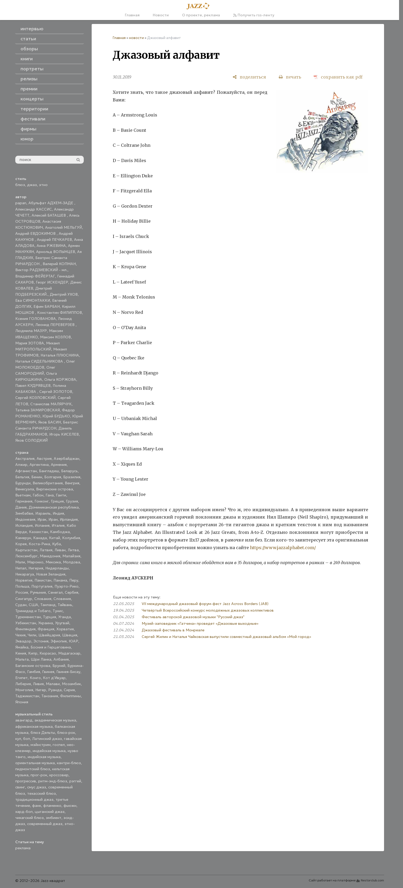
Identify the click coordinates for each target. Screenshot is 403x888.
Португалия (41, 586)
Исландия (24, 525)
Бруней (58, 665)
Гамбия (33, 671)
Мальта (22, 659)
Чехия (20, 635)
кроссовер (58, 775)
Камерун (23, 537)
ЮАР (73, 641)
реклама (23, 848)
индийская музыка (44, 756)
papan (20, 203)
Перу (73, 580)
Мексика (53, 562)
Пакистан (43, 580)
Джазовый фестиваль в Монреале (173, 630)
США (33, 604)
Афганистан (26, 471)
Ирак (41, 519)
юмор (27, 139)
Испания (42, 525)
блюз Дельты (43, 732)
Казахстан (38, 531)
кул (18, 738)
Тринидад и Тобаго (33, 610)
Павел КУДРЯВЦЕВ (33, 385)
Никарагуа (24, 574)
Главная (132, 15)
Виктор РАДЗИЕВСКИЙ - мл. (41, 269)
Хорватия (65, 629)
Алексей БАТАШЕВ (49, 215)
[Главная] (199, 6)
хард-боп (24, 811)
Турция (49, 616)
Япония (21, 702)
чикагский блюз (29, 817)
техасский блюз (41, 793)
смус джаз (36, 787)
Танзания (49, 696)
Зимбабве (24, 513)
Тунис (58, 610)
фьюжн (69, 805)
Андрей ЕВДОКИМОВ (36, 233)
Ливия (38, 683)
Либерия (23, 683)
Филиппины (70, 696)
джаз (32, 184)
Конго (35, 677)
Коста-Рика (39, 543)
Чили (32, 635)
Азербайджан (66, 458)
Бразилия (71, 477)
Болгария (52, 477)
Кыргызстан (26, 550)
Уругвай (62, 623)
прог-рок (39, 775)
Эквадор (23, 641)
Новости (161, 15)
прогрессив (25, 781)
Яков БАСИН (49, 422)
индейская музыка (49, 750)
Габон (38, 495)
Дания (21, 507)
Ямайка (21, 647)
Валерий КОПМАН (59, 263)
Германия (23, 501)
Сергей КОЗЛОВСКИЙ (35, 397)
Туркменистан (28, 616)
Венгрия (72, 483)
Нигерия (35, 568)
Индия (58, 513)
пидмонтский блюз (32, 769)
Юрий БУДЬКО (56, 416)
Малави (53, 683)
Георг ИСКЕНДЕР (52, 282)
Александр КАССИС (33, 209)
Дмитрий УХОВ (64, 294)
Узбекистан (25, 623)
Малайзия (71, 556)
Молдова (71, 562)
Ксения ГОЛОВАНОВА (35, 318)
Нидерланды (57, 568)
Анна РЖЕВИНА (51, 245)
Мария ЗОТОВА (29, 343)
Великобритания (48, 483)
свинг (20, 787)
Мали (20, 562)
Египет (21, 677)
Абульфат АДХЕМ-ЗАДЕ (51, 203)
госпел (59, 744)
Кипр (32, 653)
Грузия (72, 501)
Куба (56, 543)
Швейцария (49, 635)
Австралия (25, 458)
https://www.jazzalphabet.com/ (283, 547)
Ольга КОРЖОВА (60, 379)
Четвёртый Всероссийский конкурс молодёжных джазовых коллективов (208, 610)
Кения (20, 653)
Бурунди (23, 483)
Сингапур (23, 598)
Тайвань (65, 604)
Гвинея (48, 671)
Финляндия (25, 629)
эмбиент (53, 817)
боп (26, 738)
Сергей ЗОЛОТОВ (55, 391)
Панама (60, 580)
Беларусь (69, 471)
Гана (50, 495)
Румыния (38, 592)
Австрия (44, 458)
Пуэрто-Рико (66, 586)
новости (136, 38)
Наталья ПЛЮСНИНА (60, 355)
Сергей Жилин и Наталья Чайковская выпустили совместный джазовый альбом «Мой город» (226, 636)
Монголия (24, 689)
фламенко (52, 805)
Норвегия (23, 580)
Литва (73, 550)
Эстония (40, 641)
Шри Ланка (41, 659)
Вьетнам (23, 495)
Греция (57, 501)
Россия (21, 592)
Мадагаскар (69, 653)
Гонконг (42, 501)
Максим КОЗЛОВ (55, 337)
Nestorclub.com (372, 880)
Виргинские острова (54, 489)
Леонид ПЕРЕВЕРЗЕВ (55, 324)
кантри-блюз (69, 762)
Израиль (43, 513)
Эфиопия (59, 641)
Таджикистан (27, 696)
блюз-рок (66, 732)
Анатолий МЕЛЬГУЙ (63, 227)
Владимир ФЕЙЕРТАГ (35, 276)
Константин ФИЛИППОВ (59, 312)
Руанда (55, 689)
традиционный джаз (34, 799)
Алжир (21, 464)
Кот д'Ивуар (54, 677)
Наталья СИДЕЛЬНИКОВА (39, 361)
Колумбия (71, 537)
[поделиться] (249, 77)
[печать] (290, 77)
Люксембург (26, 556)
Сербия (71, 592)
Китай (54, 537)
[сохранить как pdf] (338, 77)
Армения (59, 464)
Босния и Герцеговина (51, 647)
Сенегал (55, 592)
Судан (21, 604)
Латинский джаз (47, 738)
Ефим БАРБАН (46, 306)
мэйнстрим (41, 744)
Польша (22, 586)
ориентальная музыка (35, 762)
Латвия (46, 550)
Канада (40, 537)
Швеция (69, 635)
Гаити (61, 495)
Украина (45, 623)
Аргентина (39, 464)
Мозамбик (71, 683)
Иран (53, 519)
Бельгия (22, 477)
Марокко (35, 562)
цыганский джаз (50, 811)
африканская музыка (34, 726)
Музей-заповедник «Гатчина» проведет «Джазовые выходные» (200, 623)
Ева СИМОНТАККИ (32, 300)
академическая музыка (55, 720)
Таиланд (48, 604)
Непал (20, 568)
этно (43, 184)
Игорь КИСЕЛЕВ (64, 434)
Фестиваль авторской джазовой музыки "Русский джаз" (193, 616)
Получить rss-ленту (253, 15)
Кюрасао (48, 653)
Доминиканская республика (54, 507)
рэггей (75, 781)
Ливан (60, 550)
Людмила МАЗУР (31, 330)
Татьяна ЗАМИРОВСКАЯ (37, 410)
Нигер (40, 689)
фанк (36, 805)
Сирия (69, 689)
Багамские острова (32, 665)
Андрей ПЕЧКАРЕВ (54, 239)
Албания (61, 659)
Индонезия (25, 519)
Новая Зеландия (50, 574)
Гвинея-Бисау (68, 671)
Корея (21, 543)
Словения (62, 598)
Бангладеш (49, 471)
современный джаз (44, 823)
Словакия (42, 598)
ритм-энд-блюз (52, 781)
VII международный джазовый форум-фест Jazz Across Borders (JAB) (205, 603)
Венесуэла (24, 489)
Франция (46, 629)
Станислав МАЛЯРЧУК (51, 404)
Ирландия (69, 519)
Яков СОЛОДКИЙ (31, 440)
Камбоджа (60, 531)
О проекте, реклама (201, 15)
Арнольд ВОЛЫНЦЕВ (55, 251)
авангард (23, 720)
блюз (20, 184)
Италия (58, 525)
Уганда (64, 616)
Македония (50, 556)
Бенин (36, 477)
